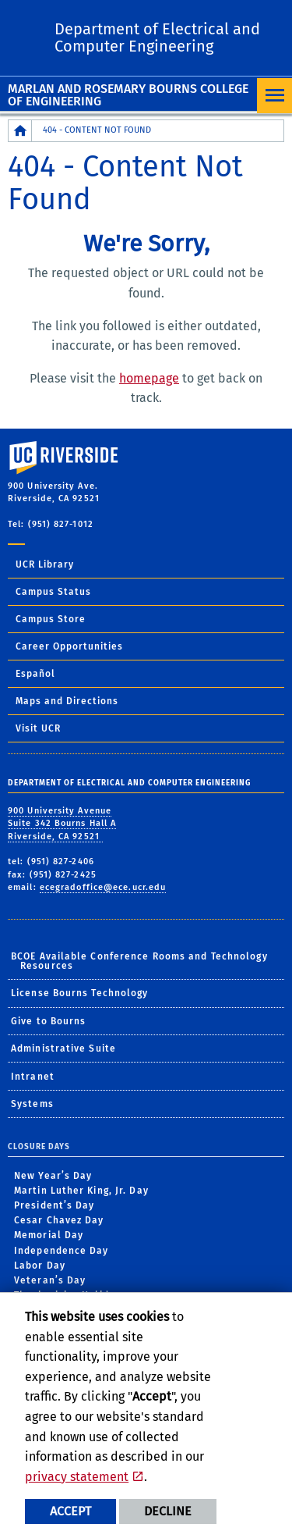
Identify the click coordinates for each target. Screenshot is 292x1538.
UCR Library (45, 564)
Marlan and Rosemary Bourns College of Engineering (128, 95)
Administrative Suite (63, 1048)
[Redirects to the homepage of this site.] (20, 130)
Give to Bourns (48, 1021)
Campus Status (53, 591)
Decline (168, 1511)
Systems (32, 1103)
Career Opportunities (69, 646)
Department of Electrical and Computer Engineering (157, 37)
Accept (70, 1511)
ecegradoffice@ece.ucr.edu (103, 887)
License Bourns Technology (80, 993)
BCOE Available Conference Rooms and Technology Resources (139, 961)
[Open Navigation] (274, 95)
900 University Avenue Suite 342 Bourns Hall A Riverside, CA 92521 (62, 824)
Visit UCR (38, 728)
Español (35, 673)
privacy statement (76, 1476)
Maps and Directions (67, 701)
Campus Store (51, 619)
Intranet (33, 1076)
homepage (149, 378)
